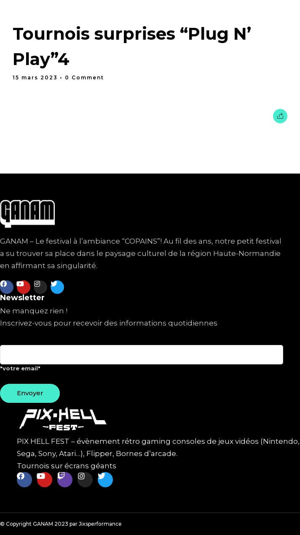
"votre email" (141, 361)
